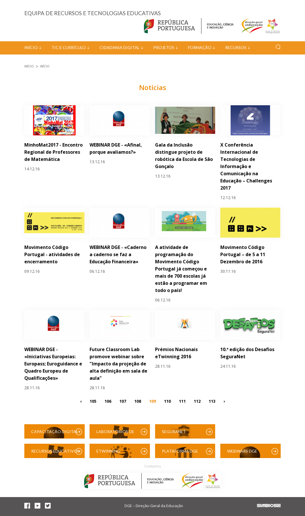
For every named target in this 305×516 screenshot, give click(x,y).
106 (107, 401)
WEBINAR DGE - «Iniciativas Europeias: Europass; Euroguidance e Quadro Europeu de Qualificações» (53, 363)
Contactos (152, 466)
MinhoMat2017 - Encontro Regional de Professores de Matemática (53, 152)
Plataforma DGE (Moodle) (180, 453)
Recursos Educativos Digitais (55, 453)
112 (197, 401)
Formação (199, 47)
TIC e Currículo (69, 47)
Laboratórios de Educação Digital (116, 434)
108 (137, 401)
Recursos (235, 47)
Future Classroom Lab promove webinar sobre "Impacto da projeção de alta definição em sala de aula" (118, 363)
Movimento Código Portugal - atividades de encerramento (52, 254)
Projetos (163, 47)
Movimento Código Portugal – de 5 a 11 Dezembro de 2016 (242, 254)
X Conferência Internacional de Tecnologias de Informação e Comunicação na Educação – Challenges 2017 (246, 166)
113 (212, 401)
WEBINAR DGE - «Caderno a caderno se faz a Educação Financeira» (118, 254)
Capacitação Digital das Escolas (54, 434)
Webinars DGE (242, 451)
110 (167, 401)
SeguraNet (174, 431)
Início (31, 47)
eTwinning (108, 451)
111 (182, 401)
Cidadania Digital (120, 47)
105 (93, 401)
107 (122, 401)
